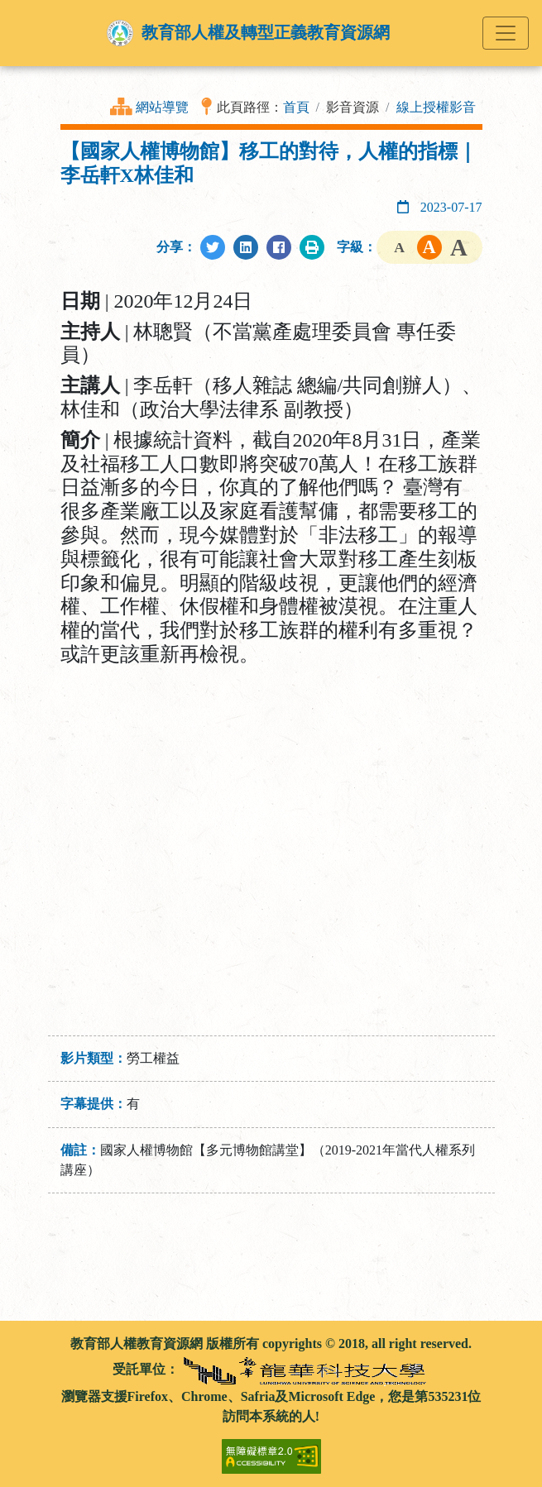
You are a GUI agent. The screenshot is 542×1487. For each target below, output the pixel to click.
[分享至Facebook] (278, 247)
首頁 (296, 107)
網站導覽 (162, 107)
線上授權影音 (436, 107)
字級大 (459, 247)
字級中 (429, 247)
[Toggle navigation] (505, 33)
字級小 (399, 247)
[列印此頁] (312, 247)
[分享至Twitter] (212, 247)
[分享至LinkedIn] (245, 247)
